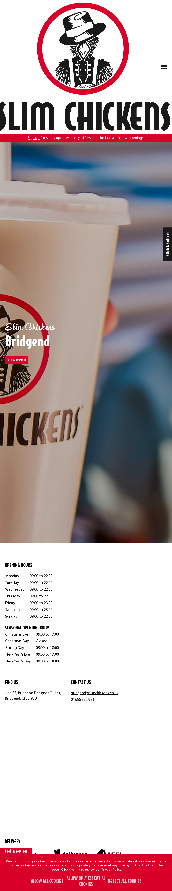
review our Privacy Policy (103, 870)
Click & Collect (167, 244)
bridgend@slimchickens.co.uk (94, 693)
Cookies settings (16, 851)
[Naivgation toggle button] (164, 66)
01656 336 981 (82, 700)
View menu (16, 359)
